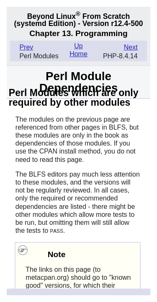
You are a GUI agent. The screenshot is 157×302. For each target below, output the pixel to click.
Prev (26, 47)
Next (131, 47)
